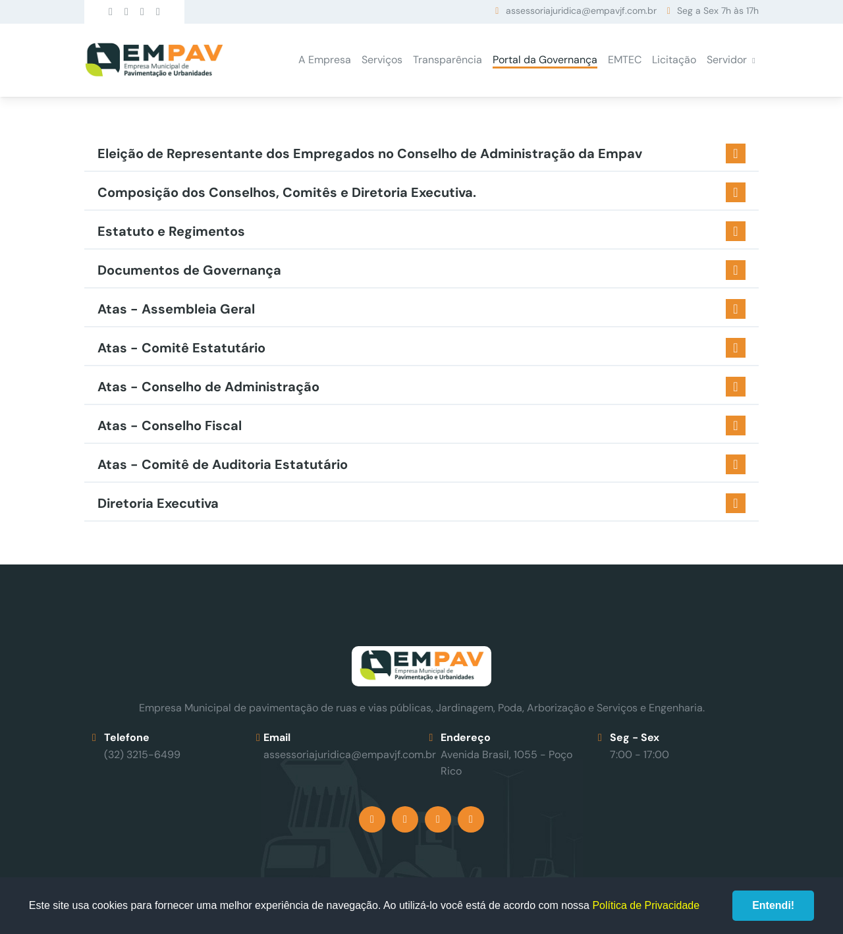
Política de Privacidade (645, 905)
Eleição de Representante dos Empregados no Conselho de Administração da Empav (369, 153)
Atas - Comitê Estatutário (181, 347)
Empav (154, 60)
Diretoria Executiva (158, 503)
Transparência (447, 60)
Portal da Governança (545, 60)
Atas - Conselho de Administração (208, 386)
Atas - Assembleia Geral (176, 308)
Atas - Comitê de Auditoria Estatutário (222, 464)
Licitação (674, 60)
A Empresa (324, 60)
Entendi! (773, 905)
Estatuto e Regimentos (171, 231)
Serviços (382, 60)
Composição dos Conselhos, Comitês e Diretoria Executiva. (286, 192)
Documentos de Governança (189, 270)
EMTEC (624, 60)
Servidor (727, 60)
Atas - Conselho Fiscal (169, 425)
